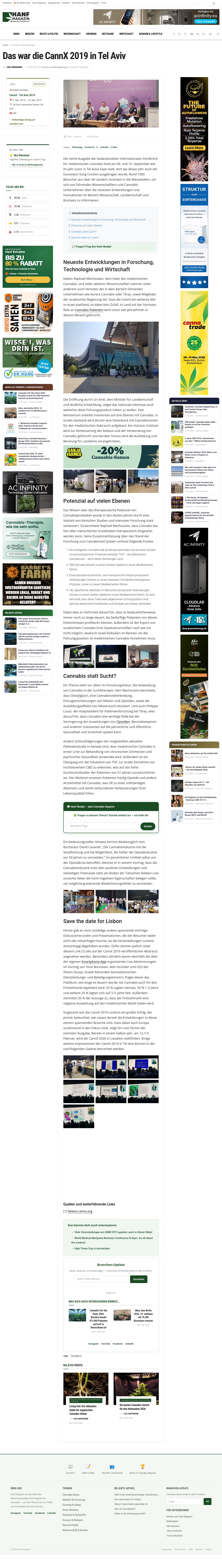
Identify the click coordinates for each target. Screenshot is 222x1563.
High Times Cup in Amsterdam (92, 1248)
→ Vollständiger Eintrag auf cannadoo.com (22, 122)
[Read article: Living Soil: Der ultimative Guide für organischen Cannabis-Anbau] (86, 1389)
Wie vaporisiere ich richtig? (127, 1499)
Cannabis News (71, 1494)
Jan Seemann (14, 67)
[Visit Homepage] (23, 17)
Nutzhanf (108, 33)
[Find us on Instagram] (179, 34)
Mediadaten (172, 1521)
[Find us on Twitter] (185, 34)
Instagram (93, 1343)
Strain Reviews (78, 3)
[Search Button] (218, 34)
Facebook (89, 147)
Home (5, 45)
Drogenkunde (54, 3)
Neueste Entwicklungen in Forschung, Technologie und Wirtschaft (108, 219)
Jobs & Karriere (174, 1530)
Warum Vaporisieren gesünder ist (131, 1504)
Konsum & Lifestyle (150, 33)
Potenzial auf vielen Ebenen (86, 225)
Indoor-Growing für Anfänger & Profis (85, 1401)
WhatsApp (77, 147)
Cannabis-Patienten (89, 310)
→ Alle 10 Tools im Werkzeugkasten (26, 165)
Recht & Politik (49, 33)
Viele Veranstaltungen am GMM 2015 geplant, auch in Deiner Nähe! (113, 1232)
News (16, 33)
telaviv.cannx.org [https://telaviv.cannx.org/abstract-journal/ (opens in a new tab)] (80, 1211)
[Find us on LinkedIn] (203, 34)
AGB (191, 1549)
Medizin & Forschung (74, 1499)
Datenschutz (180, 1549)
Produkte (66, 3)
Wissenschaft (72, 33)
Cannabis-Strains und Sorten (135, 1400)
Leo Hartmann (81, 1419)
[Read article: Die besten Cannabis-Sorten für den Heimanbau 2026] (136, 1389)
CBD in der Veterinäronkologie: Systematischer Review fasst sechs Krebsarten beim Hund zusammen (136, 1494)
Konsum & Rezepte (73, 1520)
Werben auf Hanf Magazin (179, 1516)
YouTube (105, 1343)
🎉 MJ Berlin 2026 (22, 3)
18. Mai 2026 (75, 1423)
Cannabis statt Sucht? (83, 231)
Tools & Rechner (174, 1535)
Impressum (166, 1549)
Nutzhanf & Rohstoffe (74, 1515)
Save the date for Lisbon (85, 237)
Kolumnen (7, 3)
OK (207, 1501)
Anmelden (138, 1279)
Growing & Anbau (72, 1504)
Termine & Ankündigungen (23, 45)
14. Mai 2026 (126, 1418)
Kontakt (198, 1549)
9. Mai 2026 (143, 1325)
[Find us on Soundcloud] (210, 34)
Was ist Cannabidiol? (124, 1509)
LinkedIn (104, 147)
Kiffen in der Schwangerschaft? (130, 1513)
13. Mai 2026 (98, 1332)
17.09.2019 (32, 67)
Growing (91, 33)
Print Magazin (93, 3)
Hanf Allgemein (39, 3)
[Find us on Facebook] (174, 34)
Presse (208, 1549)
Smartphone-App (93, 962)
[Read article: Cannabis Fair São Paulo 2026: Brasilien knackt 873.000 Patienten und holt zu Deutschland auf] (77, 1315)
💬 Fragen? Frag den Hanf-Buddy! (91, 246)
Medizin (29, 33)
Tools (103, 3)
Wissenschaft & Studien (75, 1530)
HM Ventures (172, 1526)
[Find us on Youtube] (191, 34)
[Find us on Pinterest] (198, 34)
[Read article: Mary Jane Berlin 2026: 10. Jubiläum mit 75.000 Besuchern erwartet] (122, 1315)
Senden (148, 826)
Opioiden (123, 722)
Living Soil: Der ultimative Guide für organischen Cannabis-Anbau (82, 1410)
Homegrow (76, 1356)
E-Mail (113, 147)
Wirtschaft (126, 33)
